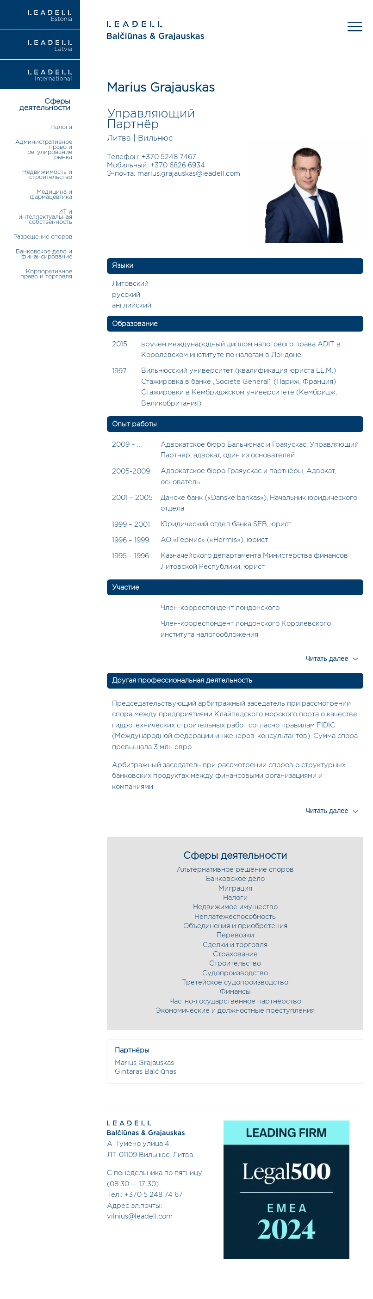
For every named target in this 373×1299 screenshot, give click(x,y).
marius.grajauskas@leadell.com (188, 174)
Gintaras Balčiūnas (145, 1072)
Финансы (235, 992)
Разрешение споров (42, 237)
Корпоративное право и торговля (46, 274)
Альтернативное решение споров (235, 870)
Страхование (235, 954)
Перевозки (235, 935)
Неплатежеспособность (235, 917)
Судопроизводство (235, 973)
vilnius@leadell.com (140, 1216)
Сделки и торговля (235, 945)
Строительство (235, 963)
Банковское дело (235, 879)
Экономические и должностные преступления (235, 1011)
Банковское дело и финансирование (44, 254)
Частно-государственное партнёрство (235, 1001)
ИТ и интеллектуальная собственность (45, 217)
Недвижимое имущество (235, 907)
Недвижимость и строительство (47, 175)
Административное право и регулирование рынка (43, 150)
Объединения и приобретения (235, 926)
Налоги (61, 127)
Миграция (235, 889)
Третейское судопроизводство (235, 982)
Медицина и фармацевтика (51, 195)
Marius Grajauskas (144, 1063)
